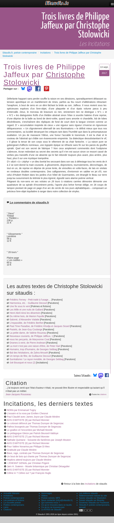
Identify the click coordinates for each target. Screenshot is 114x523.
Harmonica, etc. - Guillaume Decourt (28, 303)
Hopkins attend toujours (29, 459)
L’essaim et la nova (27, 413)
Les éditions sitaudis (88, 493)
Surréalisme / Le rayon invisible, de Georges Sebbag (37, 359)
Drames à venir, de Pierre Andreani (28, 342)
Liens (5, 507)
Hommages (46, 493)
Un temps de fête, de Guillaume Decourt (30, 356)
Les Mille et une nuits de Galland (26, 309)
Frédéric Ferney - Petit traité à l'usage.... (30, 299)
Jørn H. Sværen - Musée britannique (38, 466)
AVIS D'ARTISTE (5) (28, 469)
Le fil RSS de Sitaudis (51, 509)
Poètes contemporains (13, 505)
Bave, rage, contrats (35, 453)
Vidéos (44, 496)
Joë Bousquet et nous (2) (22, 362)
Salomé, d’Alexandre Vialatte (24, 319)
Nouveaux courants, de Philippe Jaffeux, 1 (31, 336)
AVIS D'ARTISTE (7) (28, 436)
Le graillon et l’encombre (29, 430)
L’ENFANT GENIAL (28, 463)
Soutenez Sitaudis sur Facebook (94, 502)
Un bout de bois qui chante (39, 456)
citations (103, 394)
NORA (21, 410)
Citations (7, 509)
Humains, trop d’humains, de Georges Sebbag (33, 349)
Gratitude (22, 449)
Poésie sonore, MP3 (50, 498)
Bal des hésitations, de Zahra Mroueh (29, 352)
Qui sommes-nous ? (50, 502)
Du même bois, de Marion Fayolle (27, 316)
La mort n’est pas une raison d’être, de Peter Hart (35, 346)
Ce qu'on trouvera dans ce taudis (56, 505)
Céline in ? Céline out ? (29, 473)
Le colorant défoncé (35, 423)
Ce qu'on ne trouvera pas (53, 507)
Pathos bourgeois (34, 426)
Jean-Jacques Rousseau (18, 394)
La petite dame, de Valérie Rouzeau (28, 332)
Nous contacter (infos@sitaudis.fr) (57, 500)
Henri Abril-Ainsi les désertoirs (25, 313)
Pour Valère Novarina (28, 446)
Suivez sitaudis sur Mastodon (92, 498)
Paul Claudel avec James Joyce (33, 416)
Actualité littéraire (11, 493)
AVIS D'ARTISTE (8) (28, 420)
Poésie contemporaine (13, 498)
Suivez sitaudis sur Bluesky (91, 500)
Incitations (90, 483)
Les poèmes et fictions (13, 500)
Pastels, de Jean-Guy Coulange (26, 329)
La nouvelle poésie (12, 502)
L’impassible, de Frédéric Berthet (26, 323)
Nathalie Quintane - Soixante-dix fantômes (39, 440)
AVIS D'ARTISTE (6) (28, 443)
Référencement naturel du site (93, 496)
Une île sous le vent (20, 306)
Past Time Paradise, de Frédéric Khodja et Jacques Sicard (40, 326)
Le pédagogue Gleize (32, 433)
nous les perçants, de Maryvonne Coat (29, 339)
